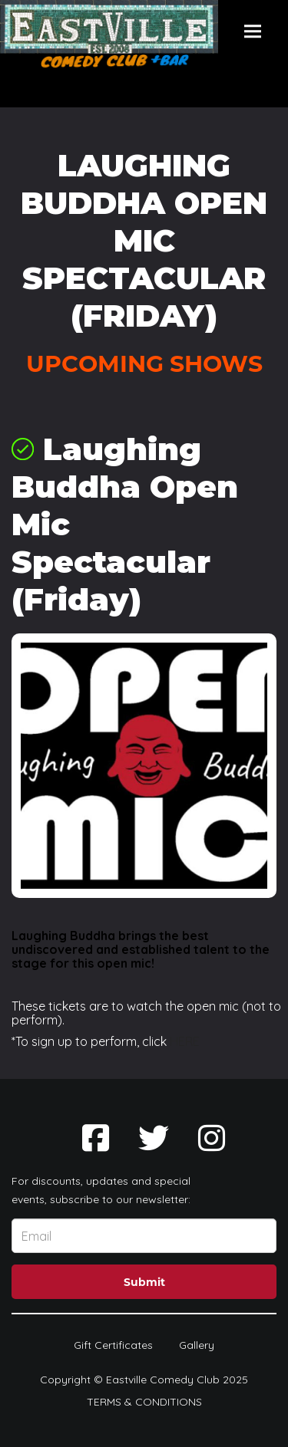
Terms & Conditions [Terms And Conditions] (144, 1402)
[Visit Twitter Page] (153, 1138)
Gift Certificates (113, 1345)
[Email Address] (144, 1235)
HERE (185, 1041)
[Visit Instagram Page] (211, 1138)
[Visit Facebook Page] (95, 1138)
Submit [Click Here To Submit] (144, 1282)
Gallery (196, 1345)
